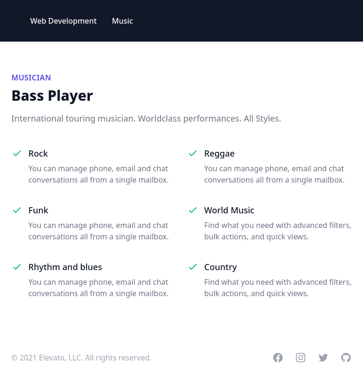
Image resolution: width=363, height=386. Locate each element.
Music (122, 21)
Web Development (63, 21)
